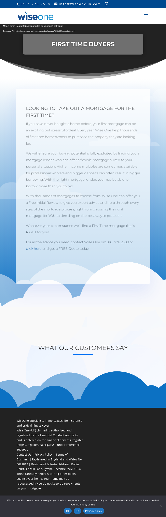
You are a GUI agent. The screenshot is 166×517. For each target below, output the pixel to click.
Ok (67, 511)
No (77, 511)
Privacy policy (93, 511)
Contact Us (24, 454)
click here (33, 249)
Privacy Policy (43, 454)
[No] (161, 506)
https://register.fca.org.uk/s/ (36, 445)
